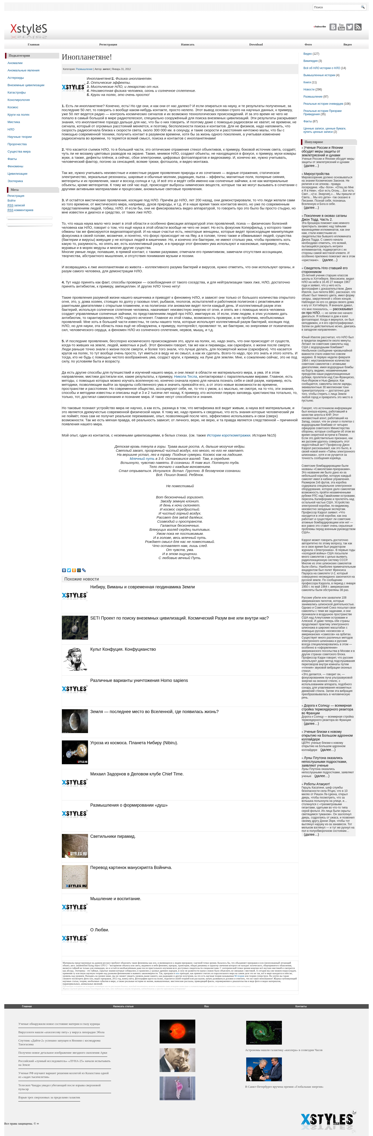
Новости (309, 89)
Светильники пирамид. (113, 836)
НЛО (11, 129)
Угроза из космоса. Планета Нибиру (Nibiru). (134, 742)
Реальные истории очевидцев (323, 103)
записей (16, 205)
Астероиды (16, 77)
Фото (308, 44)
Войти (12, 200)
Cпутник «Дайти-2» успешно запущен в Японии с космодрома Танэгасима (59, 1042)
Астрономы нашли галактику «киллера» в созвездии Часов (283, 1050)
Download (256, 44)
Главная (33, 44)
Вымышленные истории (320, 75)
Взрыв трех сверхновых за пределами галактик (49, 1097)
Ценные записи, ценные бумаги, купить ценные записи (325, 130)
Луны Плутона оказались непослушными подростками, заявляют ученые (324, 761)
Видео (348, 44)
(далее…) (311, 166)
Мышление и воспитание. (115, 898)
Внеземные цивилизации (26, 85)
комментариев (20, 210)
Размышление (84, 69)
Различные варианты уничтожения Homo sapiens (139, 680)
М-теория (239, 976)
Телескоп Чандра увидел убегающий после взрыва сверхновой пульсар (59, 1087)
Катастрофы (17, 92)
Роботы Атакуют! (317, 784)
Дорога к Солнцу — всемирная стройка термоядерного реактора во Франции (327, 709)
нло (177, 973)
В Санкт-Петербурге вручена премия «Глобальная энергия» (284, 1086)
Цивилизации (17, 173)
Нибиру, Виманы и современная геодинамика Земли (142, 587)
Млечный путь (142, 458)
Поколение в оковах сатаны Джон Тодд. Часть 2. (324, 217)
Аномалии (15, 63)
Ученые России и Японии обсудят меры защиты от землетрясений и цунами (322, 151)
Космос (13, 107)
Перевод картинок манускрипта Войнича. (131, 867)
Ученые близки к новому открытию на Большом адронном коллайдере (327, 735)
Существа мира (19, 151)
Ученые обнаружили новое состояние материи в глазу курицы (59, 1024)
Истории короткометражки (228, 435)
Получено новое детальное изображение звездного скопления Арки (62, 1052)
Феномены (15, 166)
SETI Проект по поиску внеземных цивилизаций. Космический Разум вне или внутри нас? (179, 618)
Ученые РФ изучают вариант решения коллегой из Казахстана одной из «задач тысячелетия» (63, 1075)
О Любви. (99, 930)
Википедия (311, 61)
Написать (188, 44)
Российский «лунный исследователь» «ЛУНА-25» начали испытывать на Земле (64, 1063)
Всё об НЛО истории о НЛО (322, 68)
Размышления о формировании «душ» (129, 805)
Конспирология (19, 100)
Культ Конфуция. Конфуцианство (123, 649)
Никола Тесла (185, 376)
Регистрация (108, 44)
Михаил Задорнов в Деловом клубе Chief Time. (137, 774)
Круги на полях (18, 114)
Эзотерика (15, 181)
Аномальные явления (23, 70)
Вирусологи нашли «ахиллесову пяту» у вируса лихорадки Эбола (61, 1032)
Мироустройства (316, 174)
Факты (12, 159)
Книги (307, 82)
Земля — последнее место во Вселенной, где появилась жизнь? (154, 711)
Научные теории (20, 137)
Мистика (14, 122)
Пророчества (17, 144)
